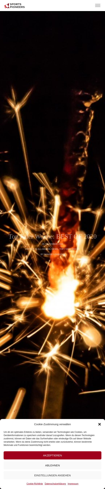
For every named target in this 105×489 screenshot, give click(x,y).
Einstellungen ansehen (52, 475)
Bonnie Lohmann (54, 254)
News (55, 249)
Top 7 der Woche (69, 249)
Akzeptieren (52, 455)
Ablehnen (52, 465)
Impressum (73, 483)
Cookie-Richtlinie (34, 483)
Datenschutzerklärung (55, 483)
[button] (99, 424)
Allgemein (44, 249)
